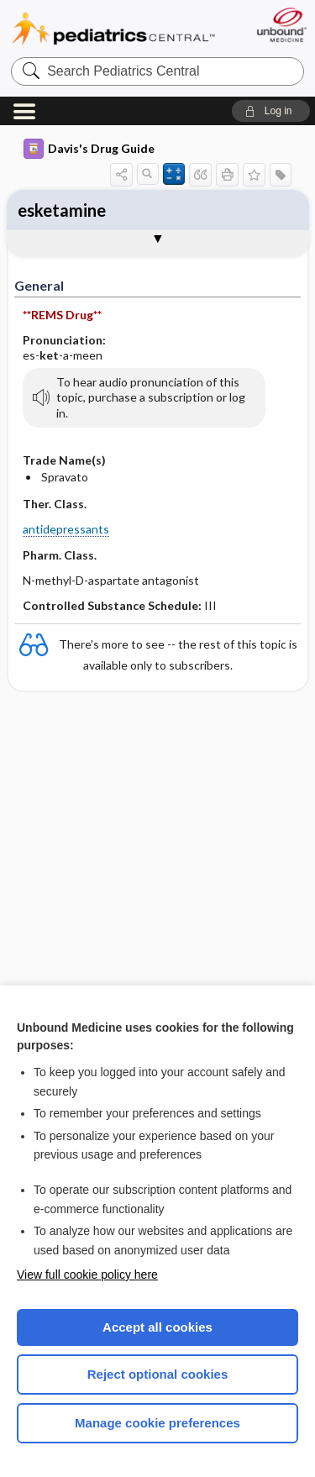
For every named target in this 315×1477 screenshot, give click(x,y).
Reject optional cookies (157, 1374)
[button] (271, 111)
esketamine (62, 210)
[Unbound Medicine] (281, 25)
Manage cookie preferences (157, 1423)
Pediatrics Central (113, 29)
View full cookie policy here (87, 1274)
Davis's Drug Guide (89, 149)
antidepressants (66, 529)
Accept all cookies (157, 1327)
